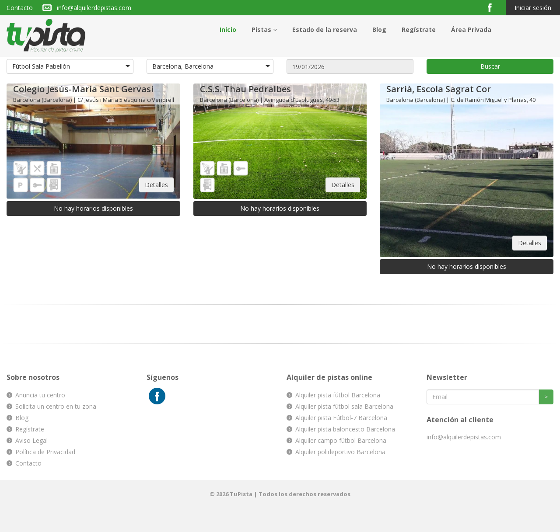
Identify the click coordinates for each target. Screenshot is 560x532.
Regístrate (419, 29)
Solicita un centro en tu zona (55, 406)
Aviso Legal (31, 440)
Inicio (228, 29)
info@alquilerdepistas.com (94, 7)
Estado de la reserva (324, 29)
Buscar (490, 66)
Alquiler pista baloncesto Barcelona (345, 429)
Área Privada (471, 29)
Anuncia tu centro (40, 395)
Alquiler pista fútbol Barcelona (337, 395)
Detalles (156, 185)
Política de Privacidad (45, 452)
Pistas (264, 29)
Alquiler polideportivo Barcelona (340, 452)
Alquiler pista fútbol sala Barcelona (344, 406)
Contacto (20, 7)
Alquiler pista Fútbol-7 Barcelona (341, 418)
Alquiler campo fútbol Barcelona (340, 440)
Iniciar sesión (532, 7)
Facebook (493, 7)
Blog (379, 29)
